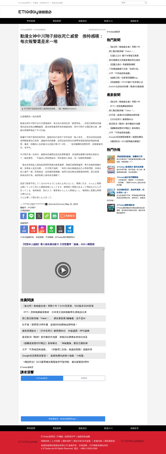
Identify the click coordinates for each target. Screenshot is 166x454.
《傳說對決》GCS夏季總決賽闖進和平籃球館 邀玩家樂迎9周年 (55, 362)
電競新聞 (57, 21)
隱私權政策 (110, 441)
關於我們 (67, 441)
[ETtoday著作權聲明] (64, 237)
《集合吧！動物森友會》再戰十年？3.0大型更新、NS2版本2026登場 (58, 306)
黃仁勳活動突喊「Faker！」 (122, 51)
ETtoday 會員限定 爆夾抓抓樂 (130, 167)
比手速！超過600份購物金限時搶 (124, 115)
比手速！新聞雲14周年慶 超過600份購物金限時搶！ (50, 324)
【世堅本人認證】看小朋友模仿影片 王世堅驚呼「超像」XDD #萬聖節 (58, 244)
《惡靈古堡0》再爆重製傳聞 (122, 64)
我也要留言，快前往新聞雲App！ (63, 419)
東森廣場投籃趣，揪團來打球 (129, 156)
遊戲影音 (134, 21)
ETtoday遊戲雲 (35, 12)
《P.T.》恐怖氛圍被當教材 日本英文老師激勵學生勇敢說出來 (54, 312)
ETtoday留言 (42, 378)
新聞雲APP (44, 2)
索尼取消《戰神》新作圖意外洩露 (124, 124)
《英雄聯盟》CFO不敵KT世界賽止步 (126, 82)
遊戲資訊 (82, 21)
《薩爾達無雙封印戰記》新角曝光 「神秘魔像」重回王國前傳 (55, 343)
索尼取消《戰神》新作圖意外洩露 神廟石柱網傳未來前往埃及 (55, 337)
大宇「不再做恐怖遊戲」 (120, 73)
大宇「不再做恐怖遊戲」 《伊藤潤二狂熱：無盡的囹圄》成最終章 (57, 349)
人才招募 (56, 441)
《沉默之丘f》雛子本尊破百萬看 (124, 56)
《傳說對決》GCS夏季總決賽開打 (124, 141)
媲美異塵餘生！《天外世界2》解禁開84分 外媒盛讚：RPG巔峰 (55, 331)
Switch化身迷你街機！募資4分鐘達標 (126, 86)
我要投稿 (45, 441)
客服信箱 (98, 441)
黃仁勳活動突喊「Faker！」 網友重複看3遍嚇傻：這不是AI (53, 318)
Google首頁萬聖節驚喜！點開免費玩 (126, 137)
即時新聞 (31, 21)
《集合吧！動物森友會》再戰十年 (124, 47)
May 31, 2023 (71, 204)
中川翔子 (32, 207)
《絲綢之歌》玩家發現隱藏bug (123, 78)
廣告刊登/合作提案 (82, 441)
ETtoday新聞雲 (24, 2)
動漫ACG (108, 21)
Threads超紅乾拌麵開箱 (127, 177)
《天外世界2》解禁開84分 (121, 119)
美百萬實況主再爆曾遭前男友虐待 (124, 60)
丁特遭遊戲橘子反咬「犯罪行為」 (124, 69)
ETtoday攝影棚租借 (125, 205)
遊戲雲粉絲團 (57, 2)
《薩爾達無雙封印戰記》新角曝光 (124, 128)
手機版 (35, 2)
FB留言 (84, 378)
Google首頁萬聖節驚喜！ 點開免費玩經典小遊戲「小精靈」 (54, 355)
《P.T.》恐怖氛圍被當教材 (121, 106)
